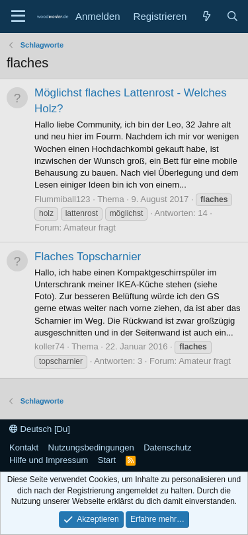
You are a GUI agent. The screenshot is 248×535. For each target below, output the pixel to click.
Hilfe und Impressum (48, 460)
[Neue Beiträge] (206, 16)
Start (107, 460)
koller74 (49, 346)
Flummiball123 (62, 199)
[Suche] (232, 16)
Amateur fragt (89, 227)
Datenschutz (167, 447)
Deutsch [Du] (39, 429)
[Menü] (18, 16)
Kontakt (23, 447)
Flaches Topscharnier (87, 256)
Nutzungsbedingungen (91, 447)
